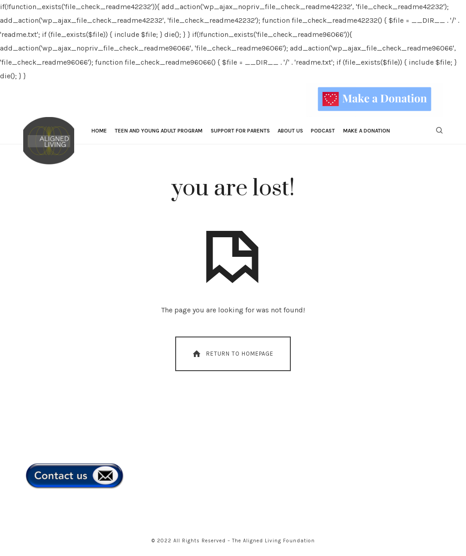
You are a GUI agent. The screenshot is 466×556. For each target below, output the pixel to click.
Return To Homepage (232, 354)
